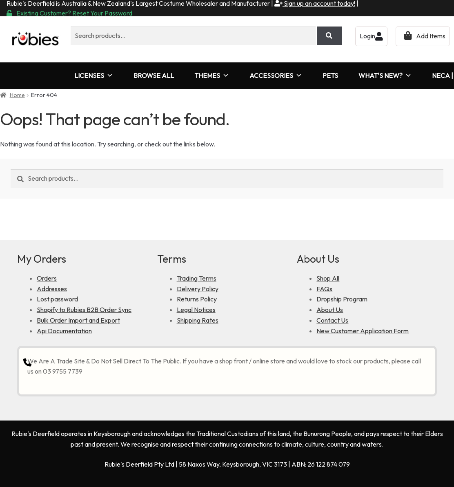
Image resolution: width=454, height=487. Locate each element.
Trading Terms (196, 278)
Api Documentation (64, 331)
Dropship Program (341, 299)
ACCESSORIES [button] (275, 75)
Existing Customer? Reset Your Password (69, 13)
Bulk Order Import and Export (78, 320)
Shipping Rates (197, 320)
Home (17, 95)
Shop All (327, 278)
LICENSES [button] (93, 75)
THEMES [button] (211, 75)
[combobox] (193, 36)
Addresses (52, 289)
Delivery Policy (197, 289)
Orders (47, 278)
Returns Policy (197, 299)
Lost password (57, 299)
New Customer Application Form (362, 331)
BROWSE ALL (154, 75)
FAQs (324, 289)
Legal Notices (196, 309)
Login (371, 36)
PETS (330, 75)
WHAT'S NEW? (385, 75)
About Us (329, 309)
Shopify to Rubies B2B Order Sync (84, 309)
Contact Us (332, 320)
